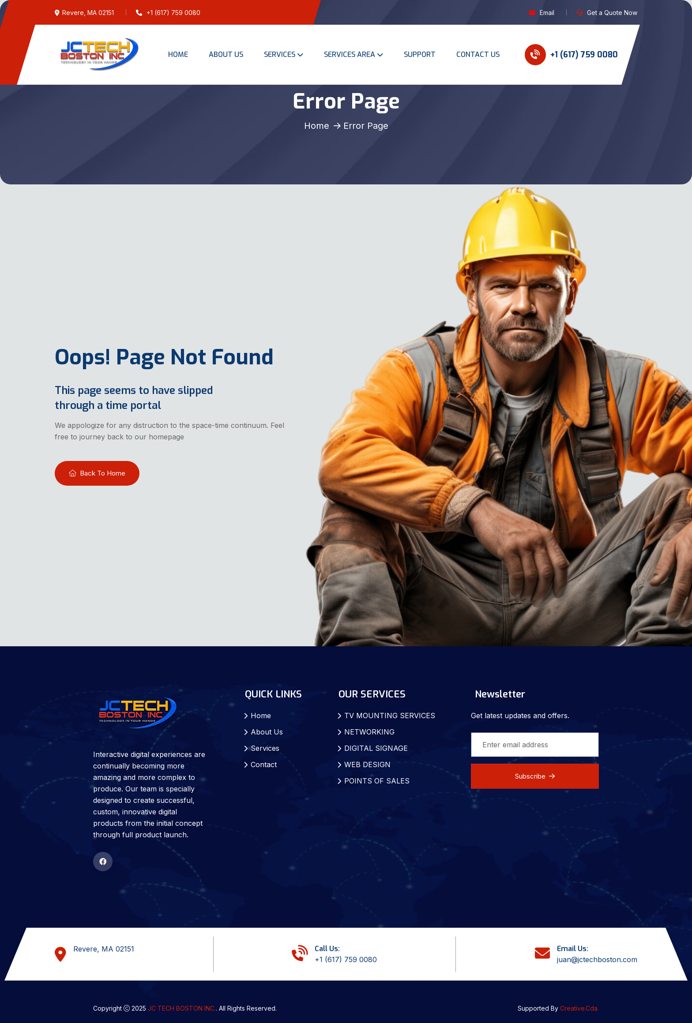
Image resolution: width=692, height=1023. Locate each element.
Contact (264, 764)
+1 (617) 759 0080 (571, 54)
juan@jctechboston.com (597, 959)
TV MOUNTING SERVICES (389, 715)
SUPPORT (420, 54)
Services (265, 748)
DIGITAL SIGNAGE (376, 748)
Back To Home (97, 473)
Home (316, 125)
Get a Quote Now (612, 12)
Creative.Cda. (579, 1008)
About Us (267, 731)
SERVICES (279, 54)
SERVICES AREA (349, 54)
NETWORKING (369, 731)
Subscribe (535, 776)
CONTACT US (478, 54)
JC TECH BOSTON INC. (182, 1008)
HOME (178, 54)
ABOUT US (226, 54)
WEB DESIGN (367, 764)
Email (547, 12)
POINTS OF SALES (377, 780)
